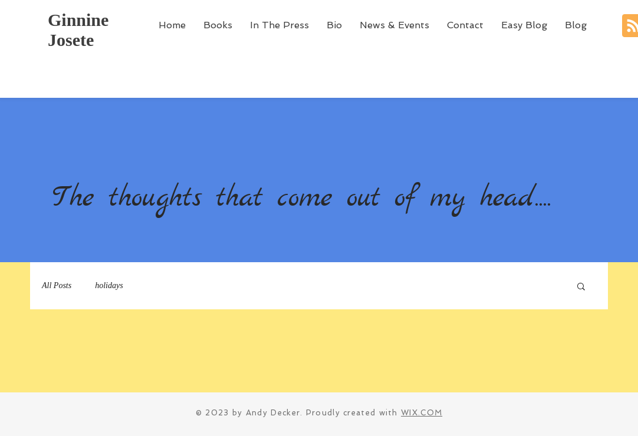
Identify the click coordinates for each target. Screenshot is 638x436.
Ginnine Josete (78, 29)
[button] (581, 287)
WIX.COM (421, 412)
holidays (109, 285)
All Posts (56, 285)
